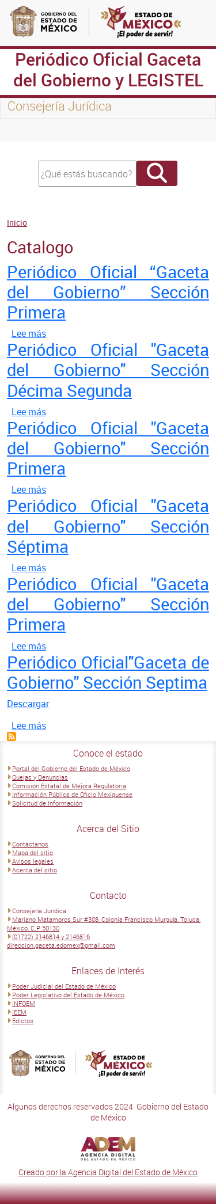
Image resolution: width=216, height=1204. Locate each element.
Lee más (29, 333)
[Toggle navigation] (23, 130)
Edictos (22, 1020)
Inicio (17, 222)
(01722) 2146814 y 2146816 (51, 936)
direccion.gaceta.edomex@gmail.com (61, 945)
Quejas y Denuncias (40, 777)
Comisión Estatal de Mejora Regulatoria (69, 785)
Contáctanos (30, 844)
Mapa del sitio (32, 852)
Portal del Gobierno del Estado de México (71, 768)
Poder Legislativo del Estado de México (68, 994)
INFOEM (23, 1003)
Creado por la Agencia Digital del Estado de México (108, 1172)
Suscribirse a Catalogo (11, 736)
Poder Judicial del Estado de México (64, 986)
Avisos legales (33, 861)
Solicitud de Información (47, 803)
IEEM (19, 1012)
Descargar (28, 703)
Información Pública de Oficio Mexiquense (72, 794)
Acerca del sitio (34, 869)
